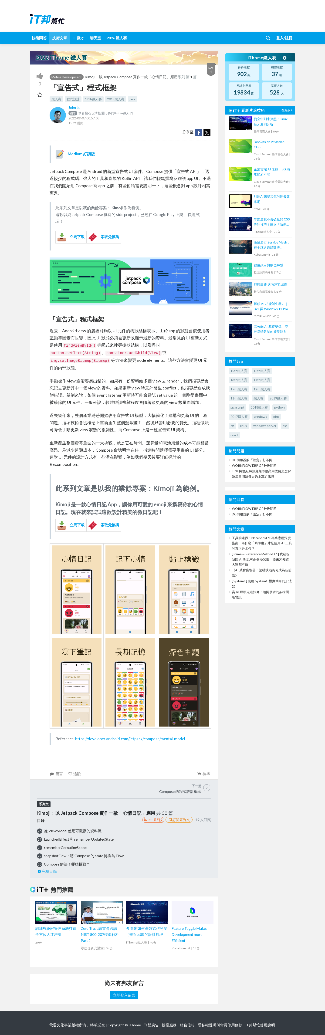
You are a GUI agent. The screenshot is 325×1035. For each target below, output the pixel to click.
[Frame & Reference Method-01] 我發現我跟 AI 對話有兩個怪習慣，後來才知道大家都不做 (260, 559)
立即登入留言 (124, 995)
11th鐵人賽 (238, 398)
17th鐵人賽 (238, 389)
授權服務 (169, 1025)
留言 (56, 773)
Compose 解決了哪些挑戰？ (67, 864)
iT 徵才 (78, 38)
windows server (264, 426)
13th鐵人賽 (238, 380)
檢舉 (203, 773)
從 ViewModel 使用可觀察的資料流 (73, 831)
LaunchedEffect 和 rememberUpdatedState (79, 839)
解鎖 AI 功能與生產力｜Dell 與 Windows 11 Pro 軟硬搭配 (271, 307)
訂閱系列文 (179, 820)
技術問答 (39, 38)
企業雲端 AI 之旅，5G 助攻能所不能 (272, 171)
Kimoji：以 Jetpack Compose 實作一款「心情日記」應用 (131, 76)
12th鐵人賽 (93, 99)
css (285, 426)
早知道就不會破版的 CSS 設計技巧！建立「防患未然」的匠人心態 (272, 222)
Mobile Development (66, 77)
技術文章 (59, 38)
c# (232, 426)
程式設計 (73, 99)
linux (243, 426)
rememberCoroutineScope (65, 847)
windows (260, 417)
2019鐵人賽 (115, 99)
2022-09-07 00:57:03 (83, 118)
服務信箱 (187, 1025)
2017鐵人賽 (239, 417)
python (279, 407)
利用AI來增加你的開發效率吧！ (272, 198)
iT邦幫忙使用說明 (260, 1025)
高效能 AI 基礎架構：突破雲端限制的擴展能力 (271, 329)
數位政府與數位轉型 (268, 265)
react (234, 435)
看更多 (287, 110)
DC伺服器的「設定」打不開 (252, 460)
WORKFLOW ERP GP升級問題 (254, 465)
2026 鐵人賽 (117, 38)
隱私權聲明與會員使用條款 (220, 1025)
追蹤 (74, 773)
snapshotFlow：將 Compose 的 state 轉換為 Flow (84, 855)
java (132, 99)
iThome (135, 1025)
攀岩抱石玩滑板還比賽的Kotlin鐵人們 (100, 113)
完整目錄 (47, 871)
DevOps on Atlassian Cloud (269, 144)
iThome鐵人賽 (267, 57)
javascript (237, 407)
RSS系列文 (153, 820)
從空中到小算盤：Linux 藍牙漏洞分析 (271, 121)
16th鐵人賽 (262, 371)
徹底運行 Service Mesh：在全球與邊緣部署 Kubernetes (272, 245)
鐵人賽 (56, 99)
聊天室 (95, 38)
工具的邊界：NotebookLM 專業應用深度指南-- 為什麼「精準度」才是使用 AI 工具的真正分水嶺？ (262, 543)
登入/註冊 (284, 38)
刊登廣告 (151, 1025)
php (276, 417)
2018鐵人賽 (259, 407)
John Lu (74, 107)
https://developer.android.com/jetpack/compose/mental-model (130, 738)
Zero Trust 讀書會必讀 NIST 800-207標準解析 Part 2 (100, 934)
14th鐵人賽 (262, 380)
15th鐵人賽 (238, 371)
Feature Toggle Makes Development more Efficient (189, 934)
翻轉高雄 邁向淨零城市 (270, 284)
